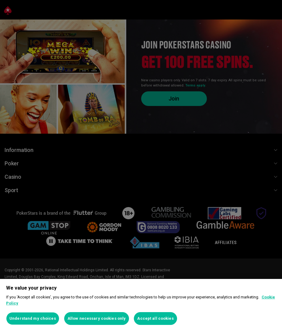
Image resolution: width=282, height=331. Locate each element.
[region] (141, 305)
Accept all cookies (155, 318)
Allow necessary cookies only (97, 318)
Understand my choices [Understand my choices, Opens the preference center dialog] (32, 318)
